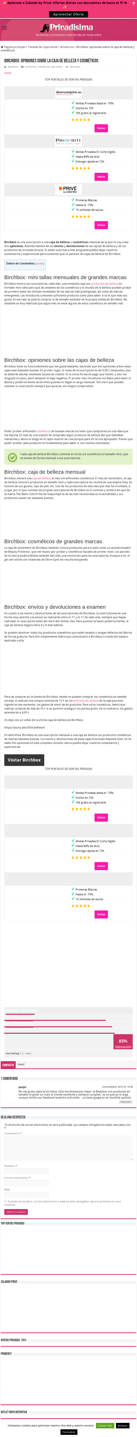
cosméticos (43, 431)
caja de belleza (41, 478)
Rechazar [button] (122, 1425)
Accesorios (67, 47)
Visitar (101, 128)
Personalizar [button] (69, 1432)
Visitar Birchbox (24, 760)
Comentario (13, 1133)
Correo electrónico (17, 1178)
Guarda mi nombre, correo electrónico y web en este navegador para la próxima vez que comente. (62, 1203)
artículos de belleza (85, 700)
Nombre (10, 1166)
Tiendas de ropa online (42, 47)
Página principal (13, 47)
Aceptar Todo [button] (105, 1425)
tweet (7, 73)
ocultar (39, 263)
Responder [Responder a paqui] (126, 1102)
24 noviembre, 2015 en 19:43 (117, 1086)
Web (7, 1189)
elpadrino (13, 66)
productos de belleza (104, 283)
